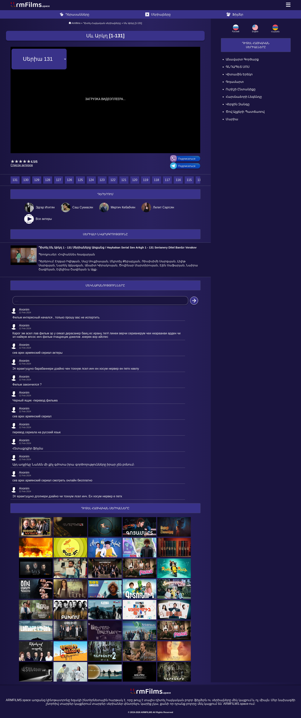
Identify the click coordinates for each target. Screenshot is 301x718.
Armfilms (76, 23)
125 (80, 180)
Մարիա (232, 119)
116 (178, 180)
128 (47, 180)
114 (200, 180)
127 (58, 180)
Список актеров (22, 165)
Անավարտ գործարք (242, 59)
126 (69, 180)
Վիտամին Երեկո (239, 74)
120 (134, 180)
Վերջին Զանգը (238, 104)
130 (26, 180)
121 (124, 180)
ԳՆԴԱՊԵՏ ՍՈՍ (238, 66)
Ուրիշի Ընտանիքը (241, 89)
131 (15, 180)
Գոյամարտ (235, 81)
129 (36, 180)
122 (113, 180)
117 (167, 180)
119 (145, 180)
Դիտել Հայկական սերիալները (102, 23)
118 (156, 180)
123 (102, 180)
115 (189, 180)
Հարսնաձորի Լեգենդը (244, 96)
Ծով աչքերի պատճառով (245, 111)
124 (91, 180)
